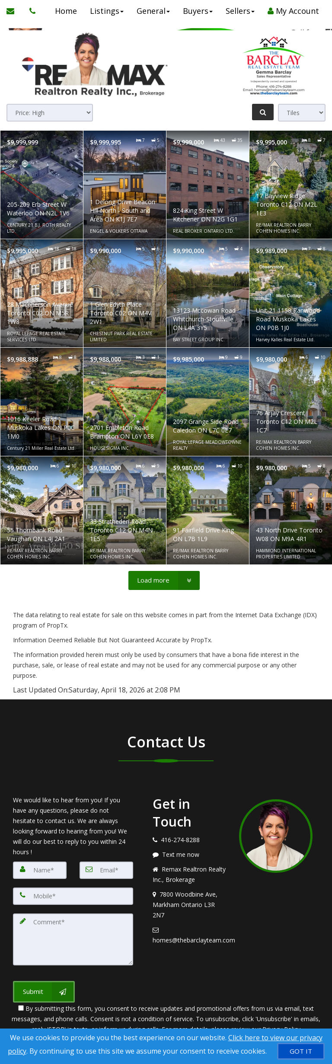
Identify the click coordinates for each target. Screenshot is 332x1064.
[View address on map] (189, 904)
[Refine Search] (263, 112)
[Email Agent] (14, 11)
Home (66, 11)
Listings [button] (107, 11)
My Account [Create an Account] (293, 11)
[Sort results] (49, 113)
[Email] (106, 870)
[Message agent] (189, 854)
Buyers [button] (198, 11)
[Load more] (164, 580)
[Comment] (73, 939)
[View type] (302, 113)
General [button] (153, 11)
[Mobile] (73, 896)
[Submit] (44, 992)
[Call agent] (30, 11)
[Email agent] (189, 935)
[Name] (40, 870)
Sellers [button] (240, 11)
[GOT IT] (301, 1051)
